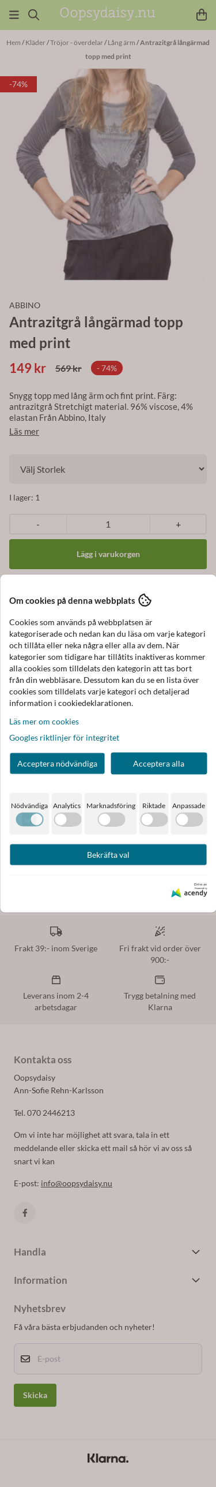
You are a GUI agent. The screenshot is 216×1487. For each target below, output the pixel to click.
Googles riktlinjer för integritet (64, 737)
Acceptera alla (158, 763)
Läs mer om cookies (44, 721)
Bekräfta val (108, 855)
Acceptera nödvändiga (57, 763)
